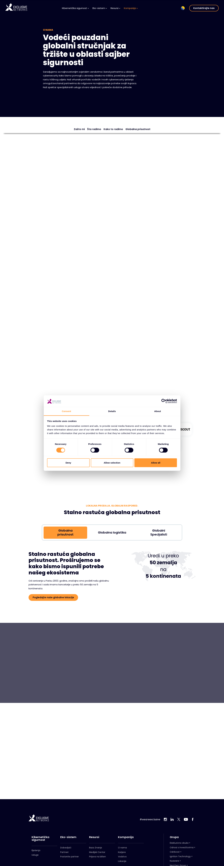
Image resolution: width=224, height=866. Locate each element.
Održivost (175, 851)
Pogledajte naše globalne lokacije (53, 597)
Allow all (155, 462)
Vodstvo (122, 856)
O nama (122, 847)
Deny (68, 462)
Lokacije (122, 861)
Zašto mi (79, 129)
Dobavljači (65, 847)
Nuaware (174, 860)
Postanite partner (69, 856)
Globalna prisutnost (137, 129)
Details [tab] (112, 411)
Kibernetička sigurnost (75, 8)
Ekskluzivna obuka (179, 842)
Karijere (122, 852)
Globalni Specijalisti (158, 533)
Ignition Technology (180, 856)
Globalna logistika (112, 533)
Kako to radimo (113, 129)
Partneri (64, 852)
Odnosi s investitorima (181, 847)
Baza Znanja (95, 847)
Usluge (35, 854)
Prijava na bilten (97, 856)
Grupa (174, 837)
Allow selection (112, 462)
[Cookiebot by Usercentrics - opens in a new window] (163, 401)
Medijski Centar (97, 852)
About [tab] (157, 411)
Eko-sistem (99, 8)
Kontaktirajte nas (204, 8)
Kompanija (131, 8)
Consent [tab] (66, 411)
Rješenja (36, 850)
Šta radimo (94, 129)
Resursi (115, 8)
